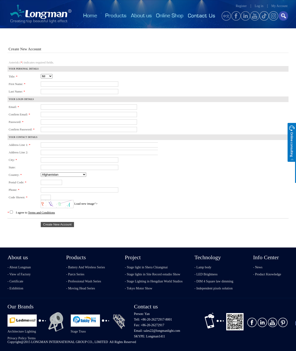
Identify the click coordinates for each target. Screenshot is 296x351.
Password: (16, 122)
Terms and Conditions (41, 212)
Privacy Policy (17, 338)
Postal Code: (17, 182)
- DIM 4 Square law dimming (213, 281)
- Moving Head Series (80, 288)
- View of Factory (19, 274)
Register (241, 6)
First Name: (17, 84)
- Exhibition (15, 288)
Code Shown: (18, 197)
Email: (14, 107)
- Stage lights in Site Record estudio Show (152, 274)
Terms (31, 338)
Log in (259, 6)
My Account (279, 6)
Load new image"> (85, 203)
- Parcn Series (75, 274)
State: (12, 167)
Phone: (14, 190)
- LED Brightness (206, 274)
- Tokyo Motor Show (138, 288)
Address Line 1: (19, 145)
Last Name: (17, 91)
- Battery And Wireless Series (85, 267)
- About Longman (19, 267)
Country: (15, 175)
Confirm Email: (19, 114)
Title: (13, 76)
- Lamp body (202, 267)
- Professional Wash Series (83, 281)
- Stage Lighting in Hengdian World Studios (154, 281)
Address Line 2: (18, 152)
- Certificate (15, 281)
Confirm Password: (22, 129)
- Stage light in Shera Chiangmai (146, 267)
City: (13, 160)
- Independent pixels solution (213, 288)
